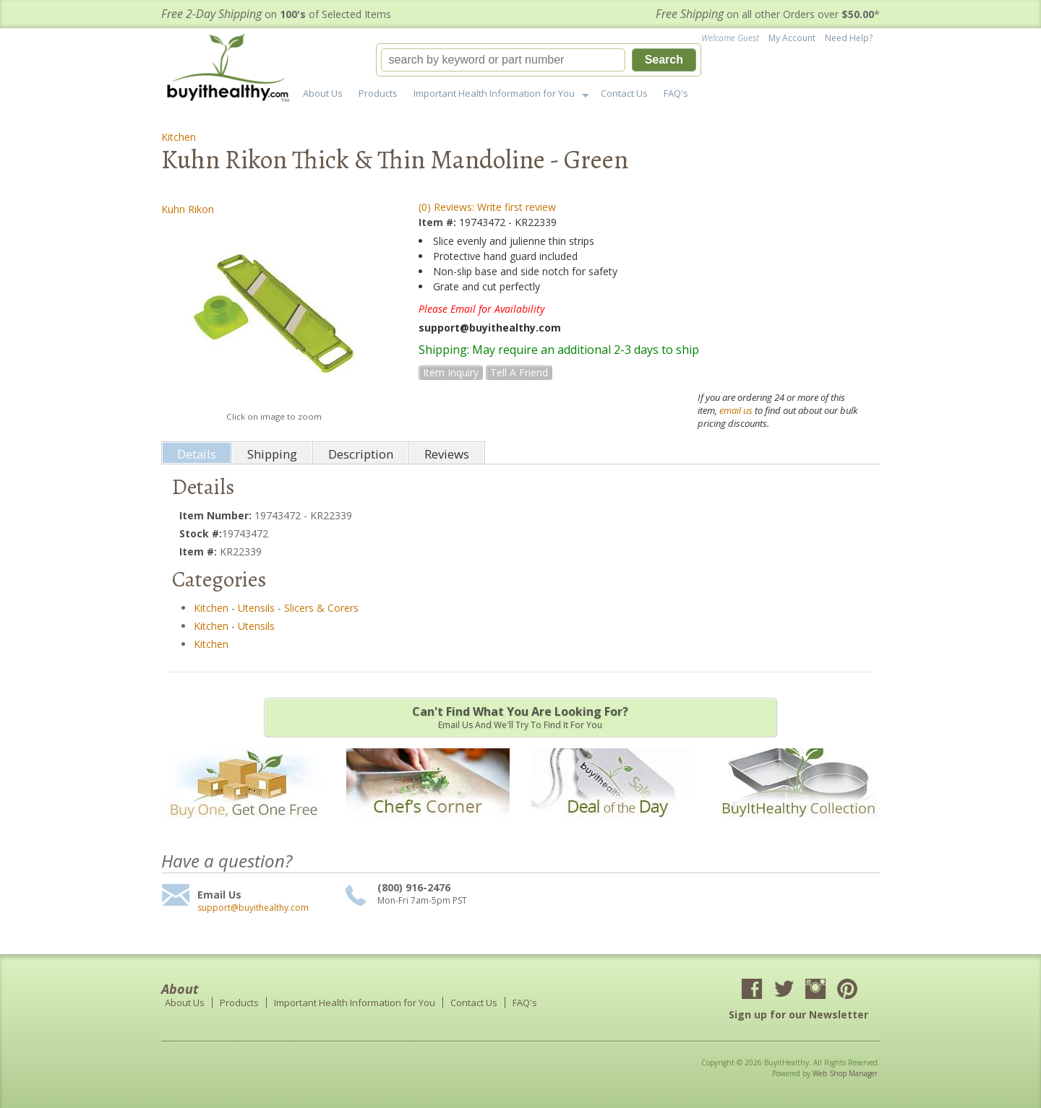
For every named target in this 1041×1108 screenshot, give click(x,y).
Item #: (439, 222)
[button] (538, 60)
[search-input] (503, 60)
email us (736, 410)
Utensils (256, 608)
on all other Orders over (768, 14)
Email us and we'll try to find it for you (520, 717)
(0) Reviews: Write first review (487, 207)
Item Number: (216, 515)
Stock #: (200, 533)
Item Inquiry (451, 372)
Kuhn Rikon (187, 209)
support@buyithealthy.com (253, 908)
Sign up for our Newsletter (798, 1014)
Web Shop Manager (845, 1073)
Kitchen (178, 137)
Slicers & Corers (321, 608)
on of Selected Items (276, 14)
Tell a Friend (519, 372)
